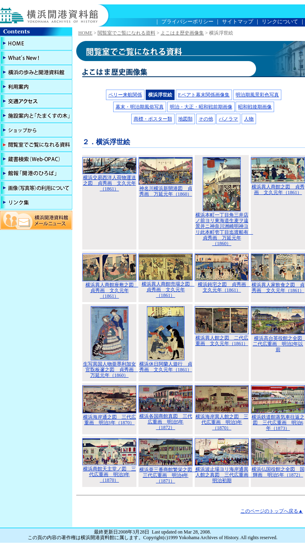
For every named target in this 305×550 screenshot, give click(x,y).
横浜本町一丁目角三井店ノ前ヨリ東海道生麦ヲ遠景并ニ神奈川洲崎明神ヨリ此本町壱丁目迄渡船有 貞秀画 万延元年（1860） (224, 229)
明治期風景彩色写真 (257, 95)
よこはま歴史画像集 (182, 33)
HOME (85, 33)
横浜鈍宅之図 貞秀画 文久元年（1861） (224, 287)
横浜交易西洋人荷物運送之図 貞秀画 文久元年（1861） (109, 183)
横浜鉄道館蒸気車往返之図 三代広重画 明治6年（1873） (278, 422)
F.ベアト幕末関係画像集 (204, 95)
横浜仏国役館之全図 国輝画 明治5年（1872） (278, 472)
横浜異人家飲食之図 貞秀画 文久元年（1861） (278, 287)
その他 (206, 119)
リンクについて (280, 21)
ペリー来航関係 (125, 95)
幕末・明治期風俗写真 (140, 107)
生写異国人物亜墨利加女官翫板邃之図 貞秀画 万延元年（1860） (110, 369)
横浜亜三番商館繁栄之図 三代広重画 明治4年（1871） (168, 475)
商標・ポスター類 (153, 119)
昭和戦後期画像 (255, 107)
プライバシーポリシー (187, 21)
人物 (249, 119)
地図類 (185, 119)
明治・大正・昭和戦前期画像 (201, 107)
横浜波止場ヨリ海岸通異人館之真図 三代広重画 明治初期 (224, 475)
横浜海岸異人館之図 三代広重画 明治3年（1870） (221, 422)
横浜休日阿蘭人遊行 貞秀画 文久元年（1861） (165, 366)
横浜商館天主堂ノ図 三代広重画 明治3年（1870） (109, 474)
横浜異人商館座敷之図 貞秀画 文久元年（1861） (111, 290)
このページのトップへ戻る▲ (271, 511)
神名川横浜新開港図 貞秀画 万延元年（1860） (165, 191)
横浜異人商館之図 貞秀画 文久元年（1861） (278, 189)
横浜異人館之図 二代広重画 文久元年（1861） (221, 340)
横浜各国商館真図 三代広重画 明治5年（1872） (165, 422)
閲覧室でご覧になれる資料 (126, 33)
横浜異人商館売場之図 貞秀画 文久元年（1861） (168, 290)
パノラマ (228, 119)
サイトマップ (237, 21)
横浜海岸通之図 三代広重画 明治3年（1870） (109, 419)
